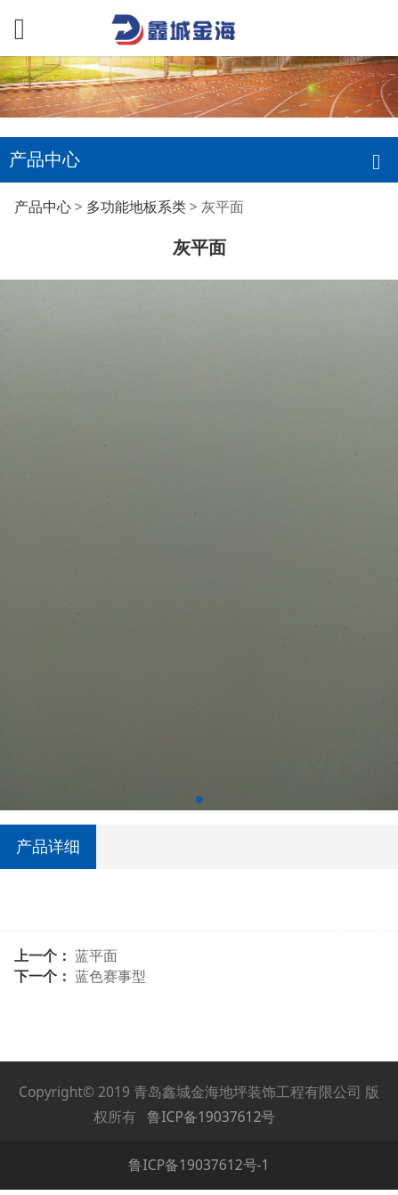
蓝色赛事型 (110, 976)
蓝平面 (96, 955)
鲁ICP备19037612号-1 (198, 1165)
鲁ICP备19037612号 (211, 1116)
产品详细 (48, 846)
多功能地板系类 (136, 206)
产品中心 (42, 206)
